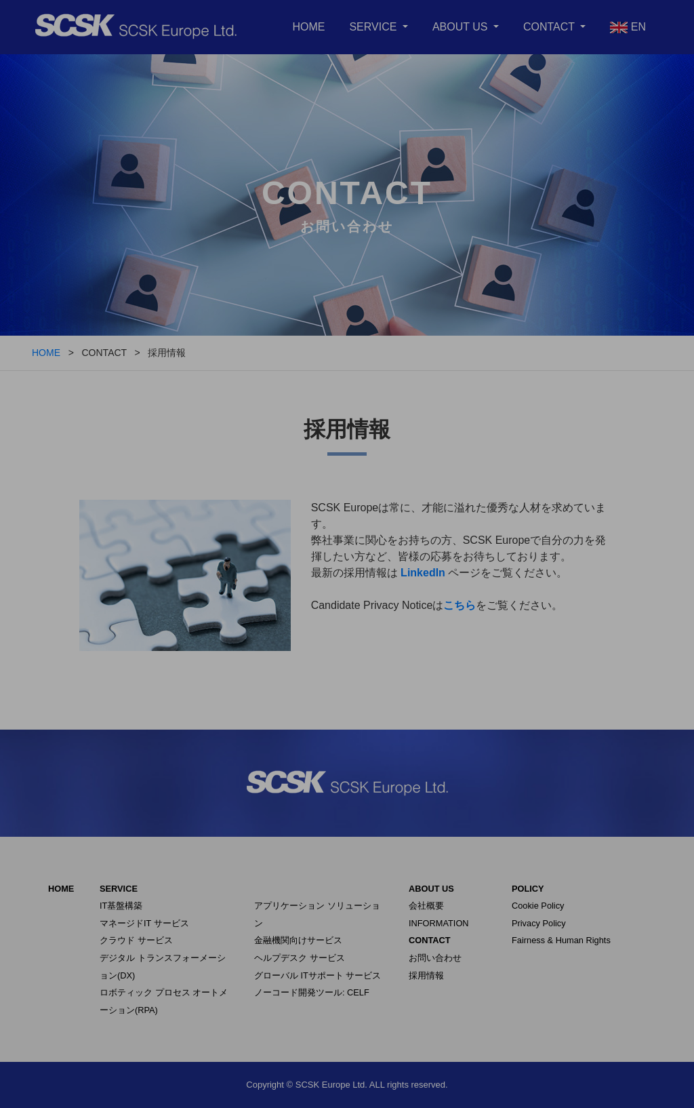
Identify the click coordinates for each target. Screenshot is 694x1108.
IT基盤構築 (121, 906)
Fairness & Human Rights (561, 940)
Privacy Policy (539, 923)
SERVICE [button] (374, 27)
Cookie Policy (538, 906)
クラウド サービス (136, 940)
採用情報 (426, 975)
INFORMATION (439, 923)
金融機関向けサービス (298, 940)
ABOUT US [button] (461, 27)
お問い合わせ (435, 958)
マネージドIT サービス (144, 923)
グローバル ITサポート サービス (317, 975)
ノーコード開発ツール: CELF (311, 992)
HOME (308, 27)
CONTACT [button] (550, 27)
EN (628, 27)
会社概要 (426, 906)
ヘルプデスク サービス (299, 958)
